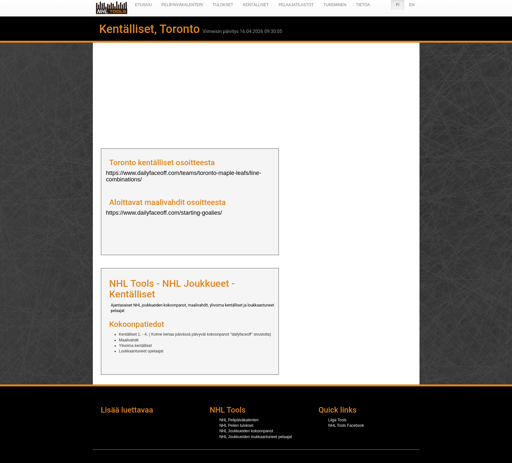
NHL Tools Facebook (346, 425)
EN (412, 5)
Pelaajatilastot (296, 5)
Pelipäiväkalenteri (182, 5)
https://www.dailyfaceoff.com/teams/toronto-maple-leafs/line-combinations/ (183, 176)
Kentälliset (256, 5)
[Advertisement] (256, 93)
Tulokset (223, 5)
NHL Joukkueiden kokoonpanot (246, 431)
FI (397, 5)
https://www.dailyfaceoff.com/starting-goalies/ (164, 213)
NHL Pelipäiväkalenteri (238, 420)
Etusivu (143, 5)
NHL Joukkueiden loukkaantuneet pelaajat (255, 437)
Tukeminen (334, 5)
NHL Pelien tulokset (236, 425)
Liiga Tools (337, 420)
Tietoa (363, 5)
